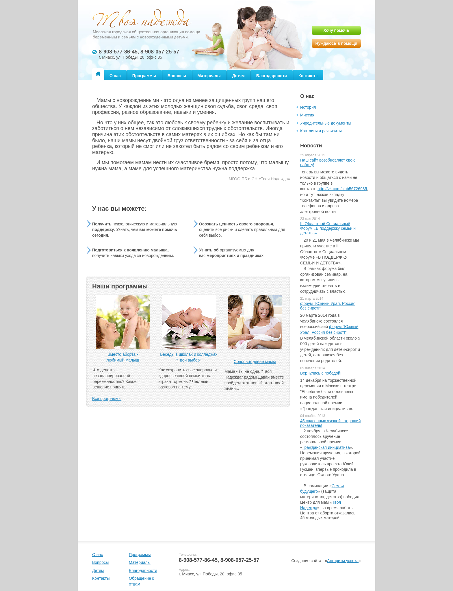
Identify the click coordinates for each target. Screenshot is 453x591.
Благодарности (271, 75)
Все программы (106, 398)
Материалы (209, 75)
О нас (115, 75)
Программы (144, 75)
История (308, 107)
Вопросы (177, 75)
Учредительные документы (325, 123)
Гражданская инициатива (326, 447)
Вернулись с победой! (320, 373)
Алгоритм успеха (343, 560)
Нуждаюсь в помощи (336, 43)
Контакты (308, 75)
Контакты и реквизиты (321, 131)
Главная (98, 74)
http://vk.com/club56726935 (342, 188)
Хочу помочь (336, 30)
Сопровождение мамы (255, 361)
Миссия (307, 115)
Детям (238, 75)
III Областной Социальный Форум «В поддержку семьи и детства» (328, 228)
